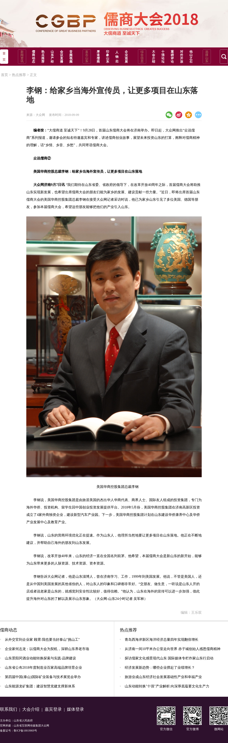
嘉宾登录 (53, 709)
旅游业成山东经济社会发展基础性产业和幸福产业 (163, 677)
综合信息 (142, 56)
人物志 (116, 57)
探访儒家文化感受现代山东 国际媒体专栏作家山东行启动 (169, 658)
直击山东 (86, 56)
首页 (4, 75)
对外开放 (181, 56)
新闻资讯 (22, 56)
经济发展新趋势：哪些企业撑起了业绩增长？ (160, 667)
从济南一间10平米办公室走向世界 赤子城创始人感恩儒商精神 (172, 649)
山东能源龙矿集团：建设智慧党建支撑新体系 (40, 686)
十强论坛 (162, 56)
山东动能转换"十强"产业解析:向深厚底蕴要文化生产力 (167, 686)
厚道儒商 (98, 56)
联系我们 (8, 709)
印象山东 (107, 56)
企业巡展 (126, 56)
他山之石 (191, 56)
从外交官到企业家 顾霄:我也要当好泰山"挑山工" (42, 639)
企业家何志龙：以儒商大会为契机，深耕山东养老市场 (47, 649)
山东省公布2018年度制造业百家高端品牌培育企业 (43, 667)
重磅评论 (172, 56)
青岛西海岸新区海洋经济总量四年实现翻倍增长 (161, 639)
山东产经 (52, 56)
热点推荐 (42, 56)
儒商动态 (33, 56)
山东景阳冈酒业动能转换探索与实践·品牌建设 (40, 658)
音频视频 (70, 56)
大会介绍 (153, 56)
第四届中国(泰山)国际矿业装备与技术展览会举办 (43, 677)
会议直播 (61, 56)
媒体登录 (75, 709)
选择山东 (206, 56)
